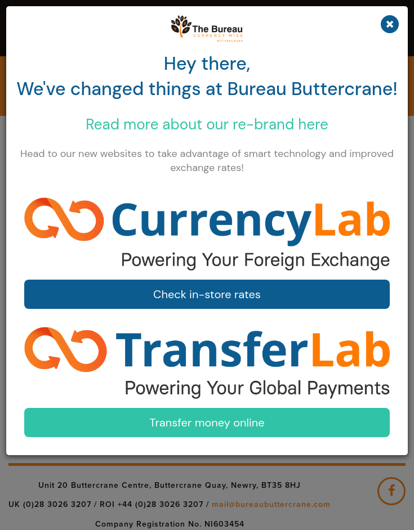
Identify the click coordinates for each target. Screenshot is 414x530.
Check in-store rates (207, 294)
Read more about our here (207, 124)
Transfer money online (206, 422)
